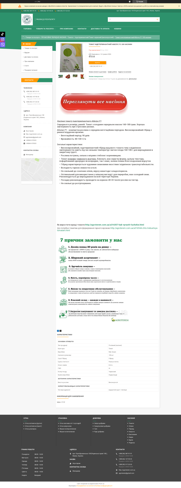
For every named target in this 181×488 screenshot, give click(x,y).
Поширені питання (30, 70)
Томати (70, 37)
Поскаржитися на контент (85, 486)
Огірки (131, 426)
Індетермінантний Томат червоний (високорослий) (94, 37)
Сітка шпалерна (30, 429)
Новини (117, 29)
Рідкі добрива (99, 431)
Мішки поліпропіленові (68, 429)
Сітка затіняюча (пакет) (33, 426)
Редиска (132, 443)
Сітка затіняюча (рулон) (33, 423)
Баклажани (133, 434)
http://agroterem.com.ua (34, 134)
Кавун (131, 437)
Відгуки (26, 52)
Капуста (132, 431)
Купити (97, 62)
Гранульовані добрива (102, 426)
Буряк (131, 440)
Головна (28, 29)
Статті (26, 66)
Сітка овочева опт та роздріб (70, 423)
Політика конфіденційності (103, 486)
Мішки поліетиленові (67, 431)
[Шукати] (157, 19)
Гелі (95, 429)
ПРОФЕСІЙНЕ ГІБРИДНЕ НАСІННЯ (53, 37)
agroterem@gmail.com (33, 137)
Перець (131, 429)
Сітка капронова (65, 426)
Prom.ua (101, 484)
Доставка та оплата (100, 29)
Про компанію (66, 29)
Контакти (82, 29)
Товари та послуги (45, 29)
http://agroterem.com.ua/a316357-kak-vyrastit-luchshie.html (114, 225)
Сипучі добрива (99, 423)
